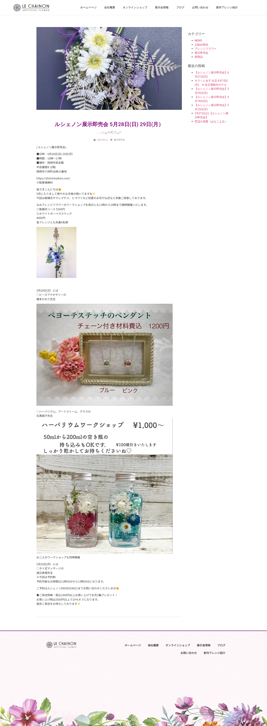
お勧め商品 (201, 44)
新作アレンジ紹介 (227, 7)
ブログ (180, 7)
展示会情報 (162, 7)
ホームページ (88, 7)
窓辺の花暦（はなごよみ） (211, 121)
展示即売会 (119, 139)
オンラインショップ (135, 7)
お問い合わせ (200, 7)
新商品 (199, 56)
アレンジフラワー (205, 48)
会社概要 (109, 7)
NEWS (198, 40)
